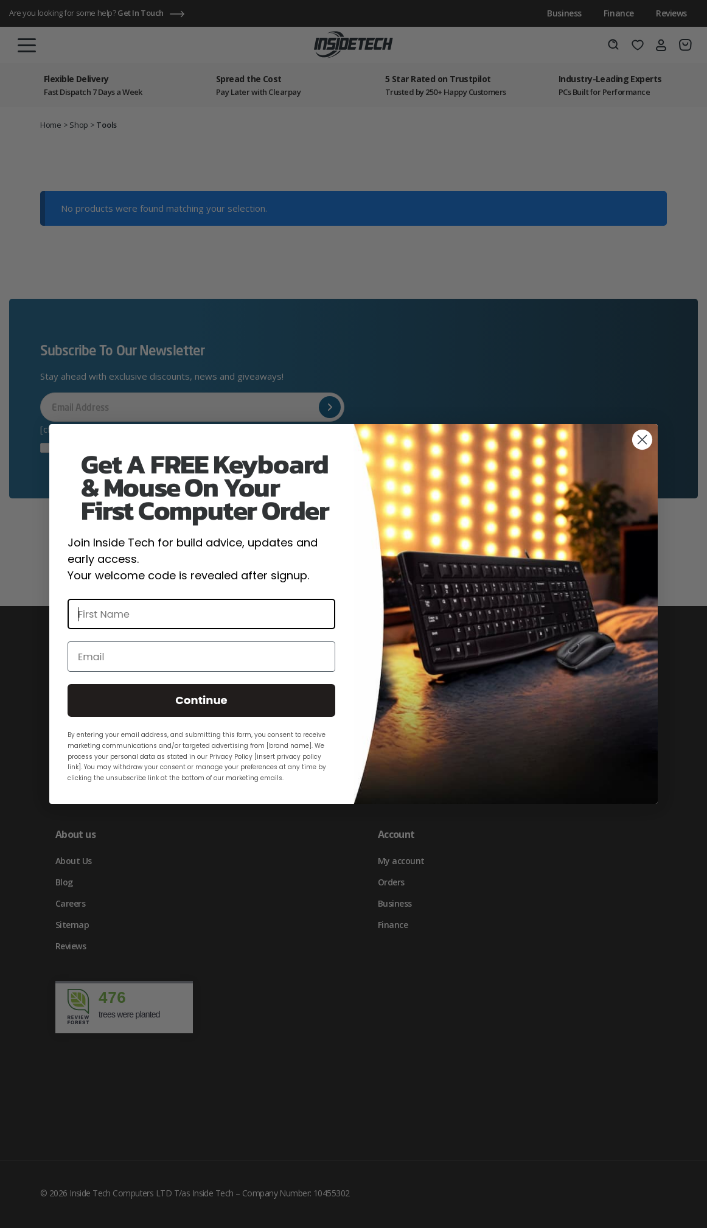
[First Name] (201, 614)
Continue (201, 700)
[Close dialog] (642, 439)
